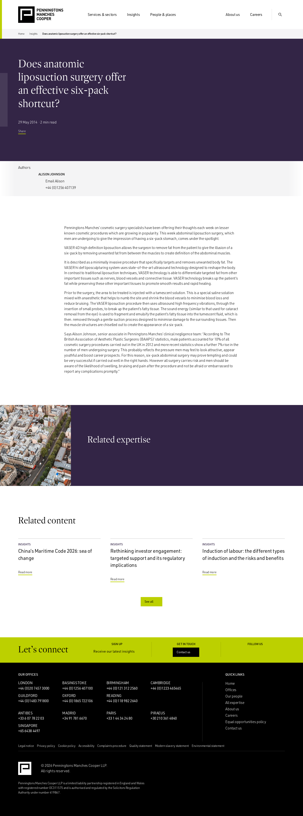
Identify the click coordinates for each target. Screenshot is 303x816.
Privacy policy (46, 746)
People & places (165, 14)
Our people (233, 696)
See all (152, 601)
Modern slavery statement (172, 746)
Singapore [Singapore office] (27, 725)
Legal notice (26, 746)
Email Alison (54, 181)
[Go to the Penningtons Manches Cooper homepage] (40, 14)
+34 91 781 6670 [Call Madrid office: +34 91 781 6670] (74, 718)
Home (21, 33)
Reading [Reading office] (114, 695)
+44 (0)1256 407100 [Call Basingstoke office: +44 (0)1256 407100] (77, 688)
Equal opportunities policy (245, 721)
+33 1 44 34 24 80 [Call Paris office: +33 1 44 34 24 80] (119, 718)
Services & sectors (104, 14)
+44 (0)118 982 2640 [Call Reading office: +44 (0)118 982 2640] (122, 700)
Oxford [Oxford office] (69, 695)
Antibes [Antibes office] (25, 713)
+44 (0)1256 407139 (60, 187)
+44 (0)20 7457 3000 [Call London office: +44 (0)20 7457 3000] (33, 688)
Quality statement (140, 746)
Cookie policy (67, 746)
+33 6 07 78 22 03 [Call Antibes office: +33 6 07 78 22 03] (31, 718)
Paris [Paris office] (111, 713)
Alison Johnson (51, 174)
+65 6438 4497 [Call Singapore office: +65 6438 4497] (29, 730)
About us (235, 14)
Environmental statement (208, 746)
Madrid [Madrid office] (69, 713)
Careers (258, 14)
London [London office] (25, 682)
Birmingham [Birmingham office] (117, 682)
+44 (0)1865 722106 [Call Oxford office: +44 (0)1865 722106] (77, 700)
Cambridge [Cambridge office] (160, 682)
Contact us (186, 652)
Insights (135, 14)
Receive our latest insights (116, 651)
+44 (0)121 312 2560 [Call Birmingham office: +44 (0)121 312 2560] (122, 688)
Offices (230, 689)
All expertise (234, 702)
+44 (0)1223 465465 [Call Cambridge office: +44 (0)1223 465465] (166, 688)
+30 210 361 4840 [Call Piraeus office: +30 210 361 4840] (164, 718)
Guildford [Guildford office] (27, 695)
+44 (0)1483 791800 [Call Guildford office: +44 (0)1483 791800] (33, 700)
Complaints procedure (111, 746)
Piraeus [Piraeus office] (158, 713)
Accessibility (86, 746)
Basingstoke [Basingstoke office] (74, 682)
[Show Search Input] (280, 14)
